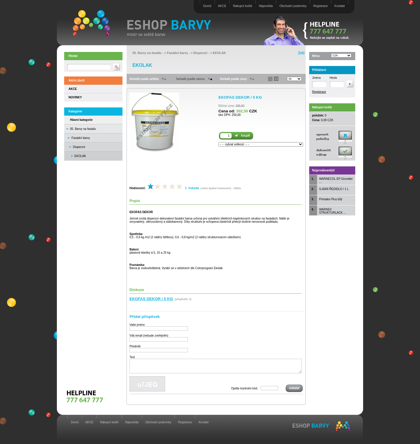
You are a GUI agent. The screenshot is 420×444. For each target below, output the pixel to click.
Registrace (320, 6)
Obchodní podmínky (293, 6)
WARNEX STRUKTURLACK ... (332, 211)
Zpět (301, 52)
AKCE (222, 6)
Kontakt (340, 6)
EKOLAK (219, 53)
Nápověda (266, 6)
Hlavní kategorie (81, 119)
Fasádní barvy (80, 138)
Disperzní (79, 147)
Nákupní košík (242, 6)
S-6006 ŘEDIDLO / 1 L (334, 189)
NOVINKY (75, 97)
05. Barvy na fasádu (83, 128)
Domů (207, 6)
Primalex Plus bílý (330, 199)
